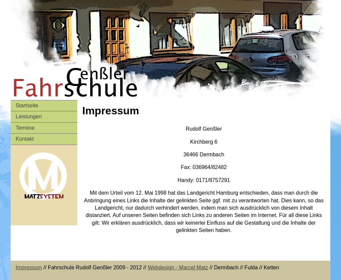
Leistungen (29, 116)
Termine (25, 128)
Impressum (29, 267)
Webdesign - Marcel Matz (178, 267)
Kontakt (25, 139)
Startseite (27, 105)
